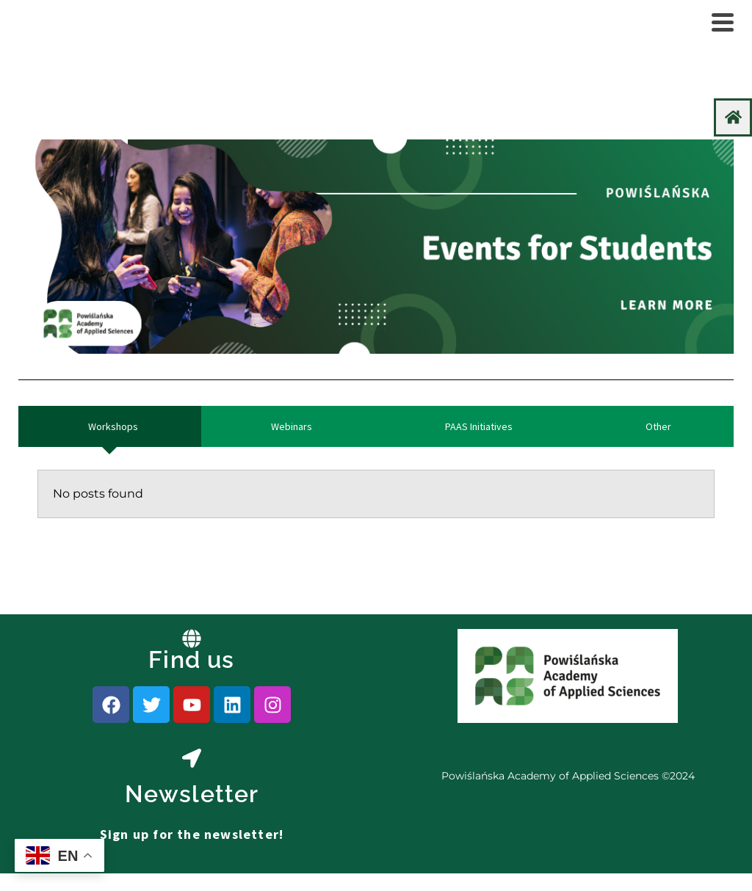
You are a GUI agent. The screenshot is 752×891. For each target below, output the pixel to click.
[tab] (109, 426)
